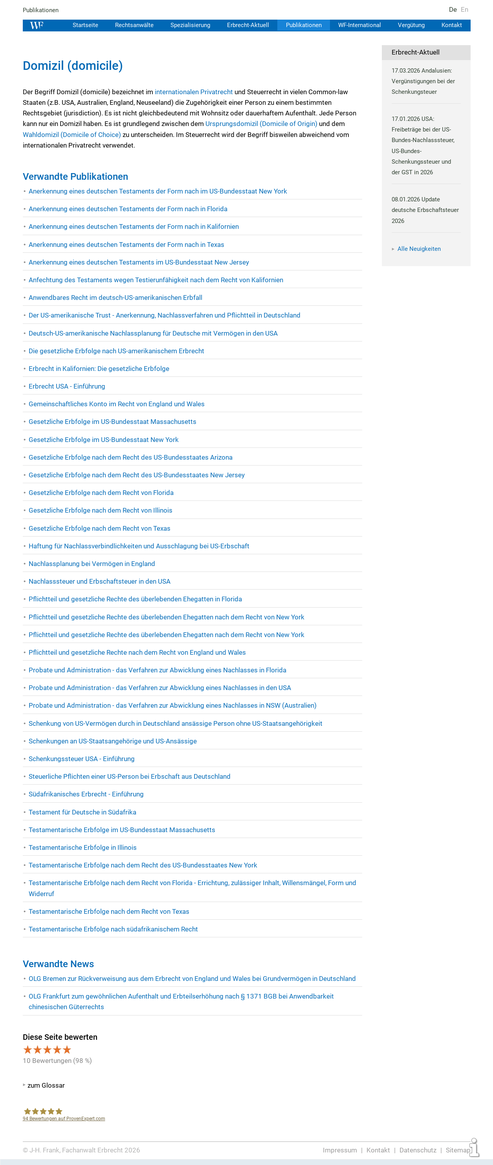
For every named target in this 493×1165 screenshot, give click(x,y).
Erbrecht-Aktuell (245, 25)
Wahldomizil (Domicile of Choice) (72, 135)
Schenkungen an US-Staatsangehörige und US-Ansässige (113, 741)
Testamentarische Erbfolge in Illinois (82, 847)
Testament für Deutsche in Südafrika (83, 812)
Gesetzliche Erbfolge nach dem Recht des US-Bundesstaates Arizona (130, 457)
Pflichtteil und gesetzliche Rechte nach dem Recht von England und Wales (138, 652)
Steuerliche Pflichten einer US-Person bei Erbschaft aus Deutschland (130, 776)
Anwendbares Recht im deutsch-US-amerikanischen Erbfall (115, 297)
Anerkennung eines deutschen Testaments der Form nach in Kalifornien (134, 226)
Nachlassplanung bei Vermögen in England (92, 564)
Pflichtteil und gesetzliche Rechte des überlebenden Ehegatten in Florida (135, 599)
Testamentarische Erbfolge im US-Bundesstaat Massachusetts (121, 830)
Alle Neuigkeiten (419, 248)
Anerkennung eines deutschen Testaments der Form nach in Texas (127, 244)
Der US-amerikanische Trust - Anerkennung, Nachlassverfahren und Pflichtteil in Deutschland (165, 315)
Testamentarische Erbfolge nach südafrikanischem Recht (113, 929)
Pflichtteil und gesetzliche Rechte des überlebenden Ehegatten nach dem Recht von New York (167, 617)
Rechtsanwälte (129, 25)
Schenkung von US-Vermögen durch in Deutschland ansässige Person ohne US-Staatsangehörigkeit (176, 723)
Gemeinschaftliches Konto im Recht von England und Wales (117, 404)
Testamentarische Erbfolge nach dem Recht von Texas (109, 911)
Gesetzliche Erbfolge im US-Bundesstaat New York (103, 440)
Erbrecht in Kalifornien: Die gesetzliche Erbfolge (99, 369)
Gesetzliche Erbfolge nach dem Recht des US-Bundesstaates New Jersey (136, 475)
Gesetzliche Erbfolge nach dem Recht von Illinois (100, 510)
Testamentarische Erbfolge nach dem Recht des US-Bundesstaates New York (143, 865)
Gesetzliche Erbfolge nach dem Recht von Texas (100, 528)
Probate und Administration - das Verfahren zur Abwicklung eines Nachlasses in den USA (160, 688)
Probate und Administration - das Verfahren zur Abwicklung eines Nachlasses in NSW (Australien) (173, 705)
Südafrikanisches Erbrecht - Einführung (86, 794)
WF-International (358, 25)
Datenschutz (417, 1150)
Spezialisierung (187, 25)
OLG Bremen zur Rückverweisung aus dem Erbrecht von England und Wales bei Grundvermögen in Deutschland (193, 978)
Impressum (340, 1150)
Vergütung (411, 25)
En (464, 9)
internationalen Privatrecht (194, 92)
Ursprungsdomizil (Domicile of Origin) (263, 124)
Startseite (80, 25)
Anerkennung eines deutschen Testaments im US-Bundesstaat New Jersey (139, 262)
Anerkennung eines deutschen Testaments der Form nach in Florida (128, 209)
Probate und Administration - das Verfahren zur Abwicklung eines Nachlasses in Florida (158, 670)
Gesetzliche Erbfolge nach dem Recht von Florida (101, 493)
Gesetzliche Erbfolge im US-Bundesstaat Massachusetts (112, 421)
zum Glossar (46, 1085)
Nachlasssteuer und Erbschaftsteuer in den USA (99, 581)
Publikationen (41, 10)
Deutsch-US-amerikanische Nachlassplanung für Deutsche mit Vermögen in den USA (154, 333)
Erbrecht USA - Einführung (67, 386)
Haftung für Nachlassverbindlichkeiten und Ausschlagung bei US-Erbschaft (139, 546)
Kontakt (451, 25)
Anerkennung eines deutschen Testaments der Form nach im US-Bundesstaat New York (158, 191)
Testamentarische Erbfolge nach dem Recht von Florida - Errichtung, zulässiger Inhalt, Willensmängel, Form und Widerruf (193, 888)
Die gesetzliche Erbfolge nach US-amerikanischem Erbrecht (116, 351)
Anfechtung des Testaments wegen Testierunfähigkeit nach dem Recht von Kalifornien (156, 280)
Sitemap (458, 1150)
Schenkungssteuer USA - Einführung (82, 759)
